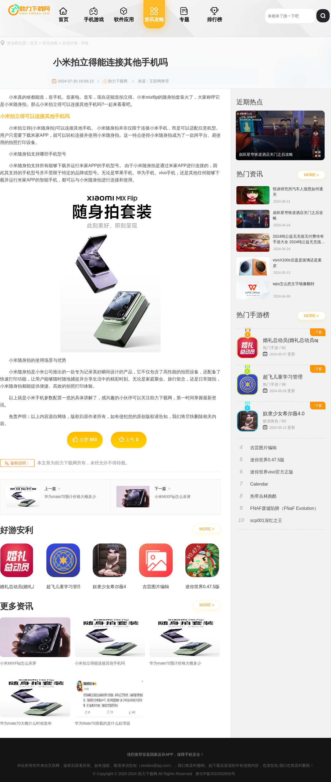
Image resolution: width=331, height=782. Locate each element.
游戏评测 (70, 43)
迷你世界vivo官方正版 (264, 472)
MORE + (206, 529)
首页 (34, 43)
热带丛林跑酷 (256, 496)
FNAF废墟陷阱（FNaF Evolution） (277, 508)
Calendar (252, 484)
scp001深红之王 (259, 520)
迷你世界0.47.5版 (260, 459)
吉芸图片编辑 (256, 447)
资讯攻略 (50, 43)
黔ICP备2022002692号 (215, 774)
